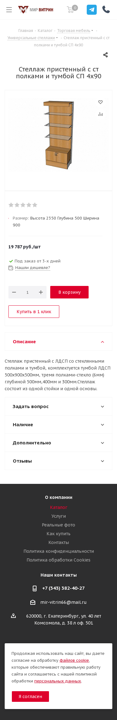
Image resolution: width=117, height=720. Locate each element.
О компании (58, 497)
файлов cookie (74, 660)
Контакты (58, 542)
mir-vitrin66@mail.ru (63, 602)
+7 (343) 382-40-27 (63, 588)
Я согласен (30, 696)
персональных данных (57, 681)
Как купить (58, 533)
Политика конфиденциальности (58, 551)
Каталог (58, 507)
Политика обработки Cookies (58, 560)
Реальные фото (58, 525)
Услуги (58, 516)
